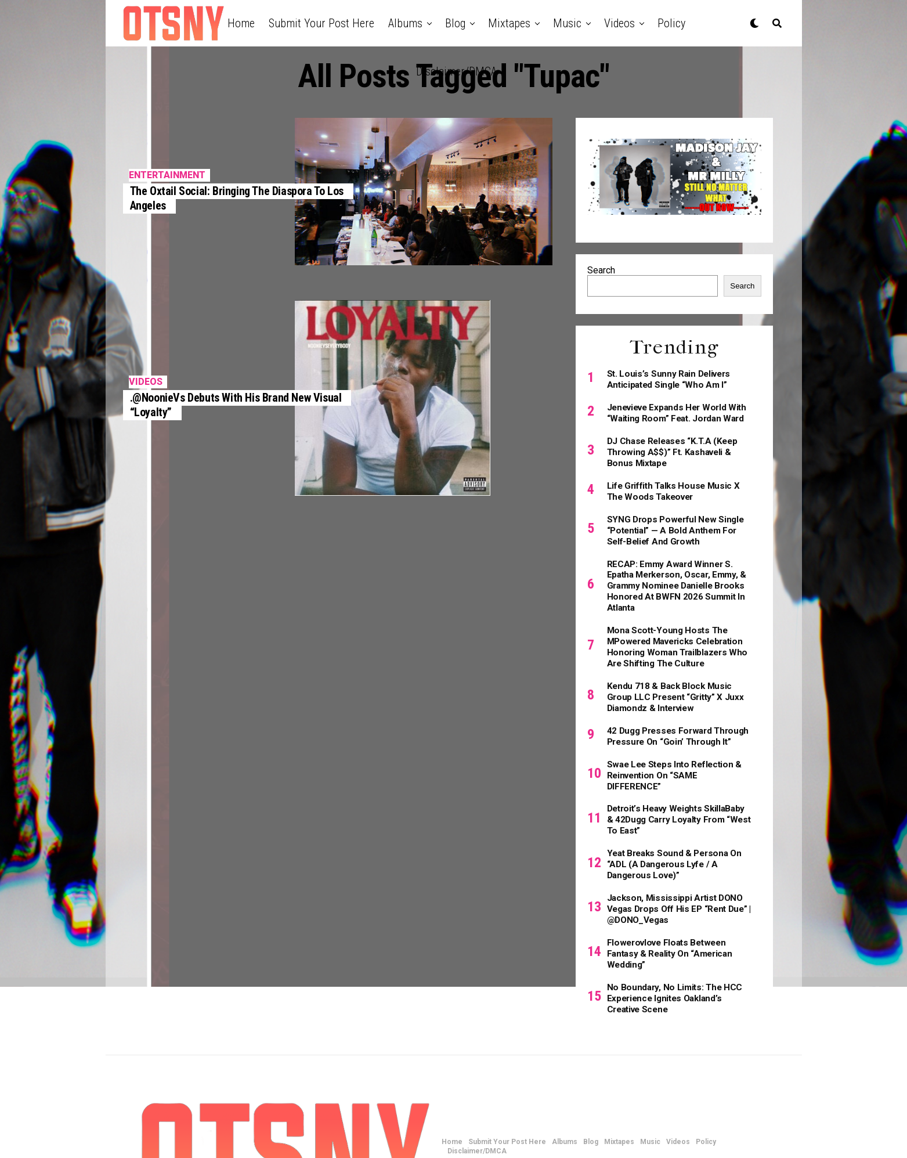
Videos (619, 23)
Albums (405, 23)
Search (601, 270)
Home (241, 23)
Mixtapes (509, 23)
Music (567, 23)
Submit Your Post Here (321, 23)
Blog (455, 23)
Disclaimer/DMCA (456, 71)
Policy (671, 23)
